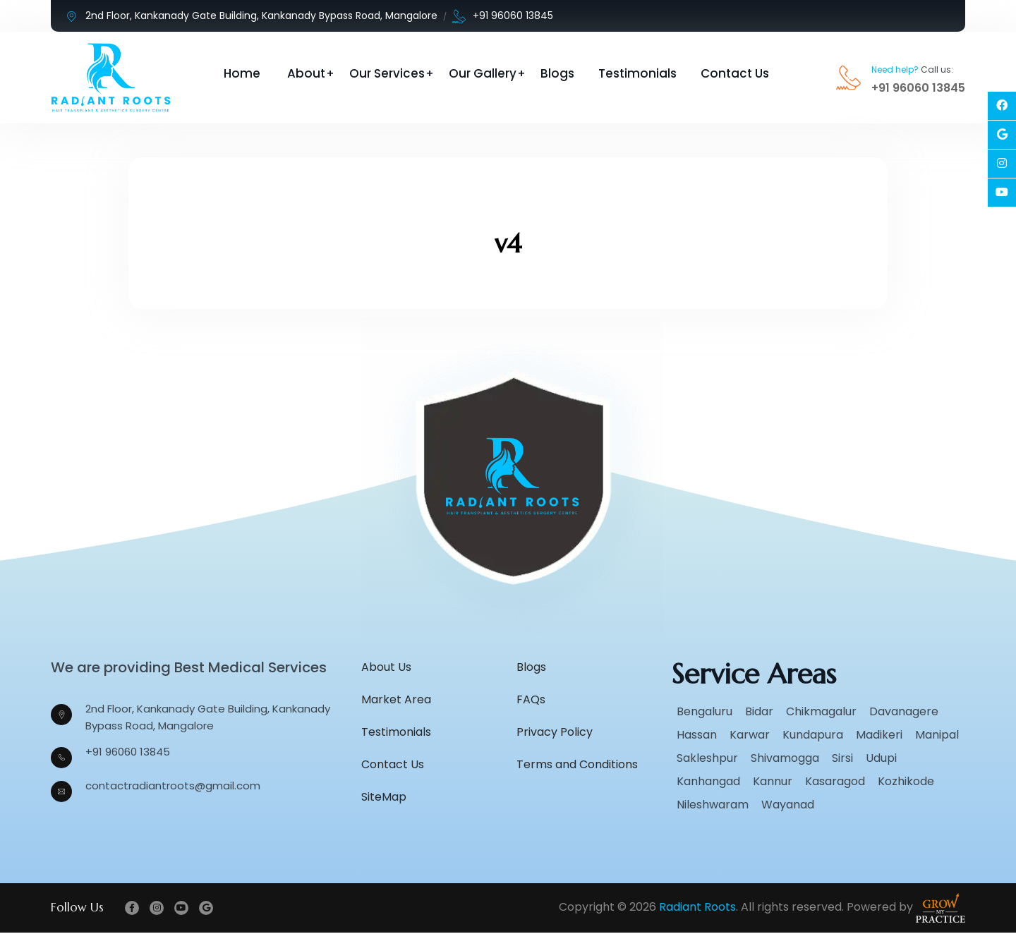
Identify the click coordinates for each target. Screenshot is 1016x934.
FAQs (530, 700)
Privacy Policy (554, 732)
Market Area (396, 700)
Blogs (557, 73)
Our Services (387, 73)
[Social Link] (1002, 106)
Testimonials (637, 73)
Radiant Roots (697, 908)
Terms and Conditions (577, 765)
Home (242, 73)
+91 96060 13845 (502, 15)
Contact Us (735, 73)
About (306, 73)
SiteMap (383, 797)
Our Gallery (482, 73)
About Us (386, 668)
